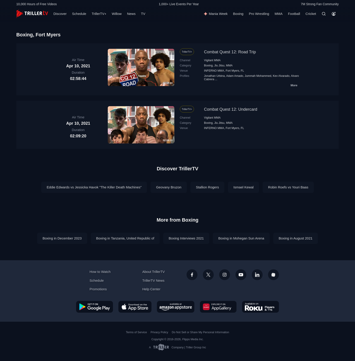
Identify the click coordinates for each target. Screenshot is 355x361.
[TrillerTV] (32, 13)
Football (294, 14)
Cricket (310, 14)
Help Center (151, 289)
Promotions (98, 289)
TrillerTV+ (99, 14)
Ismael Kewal (243, 187)
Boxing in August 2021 (295, 238)
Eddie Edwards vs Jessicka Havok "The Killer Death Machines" (94, 187)
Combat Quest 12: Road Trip (230, 52)
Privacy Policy (159, 332)
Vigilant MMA (212, 60)
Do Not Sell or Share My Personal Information (200, 332)
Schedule (79, 14)
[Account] (334, 14)
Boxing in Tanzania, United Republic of (125, 238)
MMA (279, 14)
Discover (60, 14)
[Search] (324, 14)
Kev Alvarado (281, 75)
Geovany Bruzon (168, 187)
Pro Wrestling (259, 14)
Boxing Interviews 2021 (186, 238)
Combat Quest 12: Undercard (230, 109)
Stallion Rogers (207, 187)
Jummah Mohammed (258, 75)
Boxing (238, 14)
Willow (117, 14)
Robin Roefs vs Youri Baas (288, 187)
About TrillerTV (153, 272)
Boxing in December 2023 (62, 238)
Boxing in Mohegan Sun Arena (241, 238)
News (131, 14)
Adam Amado (234, 75)
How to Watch (100, 272)
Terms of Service (136, 332)
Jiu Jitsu (219, 65)
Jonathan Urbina (214, 75)
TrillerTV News (153, 280)
